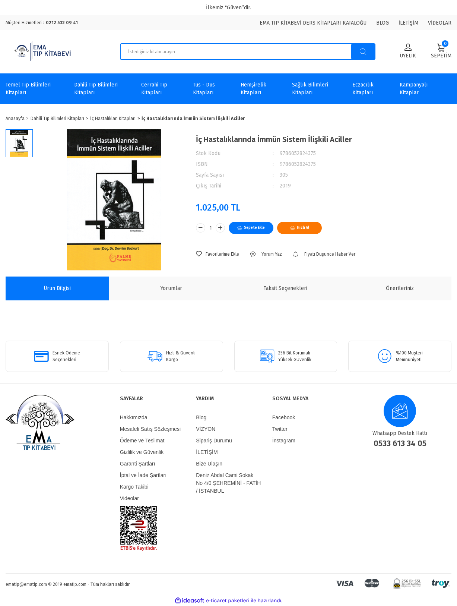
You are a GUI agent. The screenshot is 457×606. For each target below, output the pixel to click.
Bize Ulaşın (209, 464)
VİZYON (205, 429)
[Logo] (44, 52)
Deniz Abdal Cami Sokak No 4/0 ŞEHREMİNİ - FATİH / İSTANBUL (228, 483)
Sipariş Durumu (214, 441)
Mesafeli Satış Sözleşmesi (150, 429)
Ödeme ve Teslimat (142, 441)
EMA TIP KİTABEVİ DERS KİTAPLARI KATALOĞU (313, 23)
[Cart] (441, 51)
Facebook (283, 417)
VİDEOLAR (439, 23)
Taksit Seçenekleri (285, 288)
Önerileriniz (400, 288)
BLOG (382, 23)
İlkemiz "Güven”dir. (228, 7)
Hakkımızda (133, 417)
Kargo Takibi (134, 487)
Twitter (280, 429)
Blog (201, 417)
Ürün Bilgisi (57, 288)
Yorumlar (171, 288)
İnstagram (283, 441)
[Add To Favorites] (217, 254)
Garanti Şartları (137, 464)
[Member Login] (408, 52)
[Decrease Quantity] (200, 228)
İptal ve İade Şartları (143, 475)
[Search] (247, 51)
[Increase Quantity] (220, 228)
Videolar (129, 498)
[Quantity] (210, 228)
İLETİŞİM (408, 23)
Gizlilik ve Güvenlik (142, 452)
